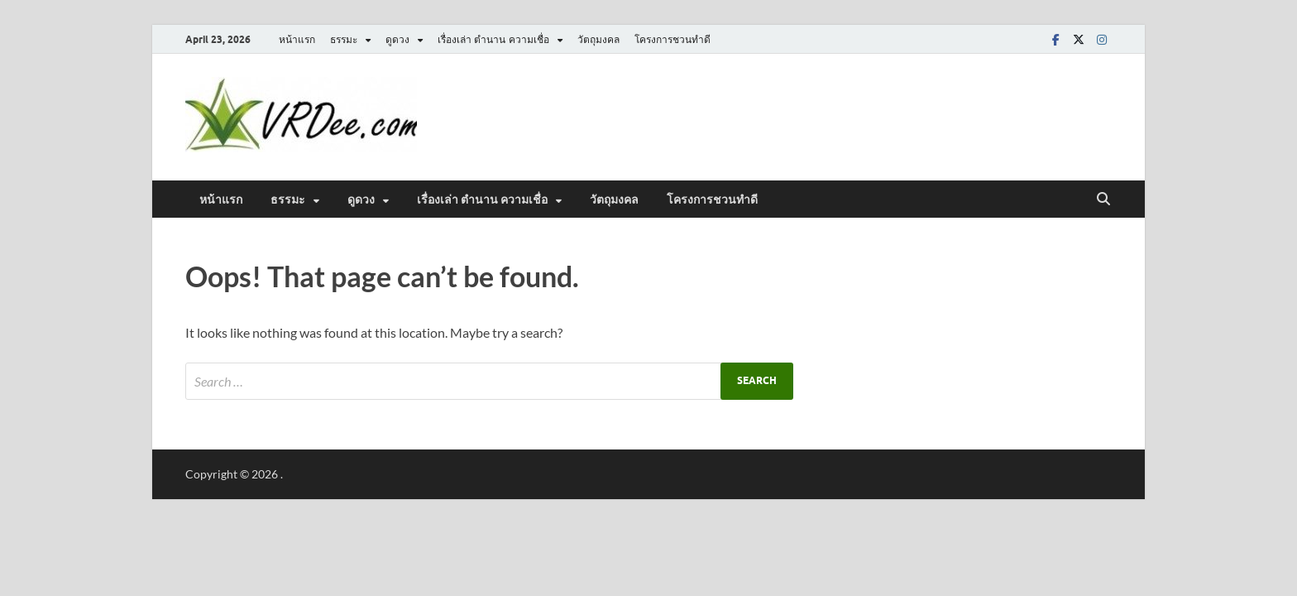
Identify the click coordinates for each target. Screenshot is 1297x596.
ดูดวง (397, 40)
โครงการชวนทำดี (672, 40)
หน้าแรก (297, 40)
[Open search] (1103, 199)
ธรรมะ (343, 40)
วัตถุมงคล (598, 40)
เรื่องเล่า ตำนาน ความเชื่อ (493, 40)
